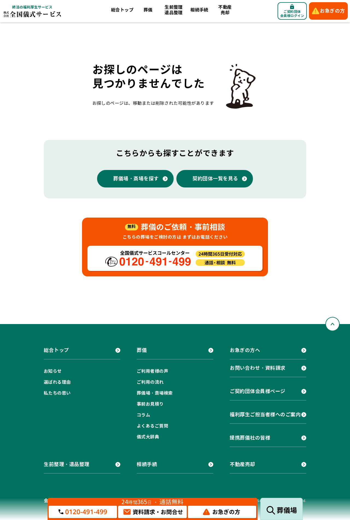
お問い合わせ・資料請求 (257, 368)
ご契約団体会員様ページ (257, 391)
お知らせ (53, 371)
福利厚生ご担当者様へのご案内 (265, 414)
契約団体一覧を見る (215, 178)
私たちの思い (57, 393)
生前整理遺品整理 (174, 10)
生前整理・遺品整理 (66, 464)
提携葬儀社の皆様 (250, 438)
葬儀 (148, 10)
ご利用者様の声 (152, 371)
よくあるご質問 (152, 426)
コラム (143, 415)
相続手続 (199, 10)
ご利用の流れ (150, 382)
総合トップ (122, 10)
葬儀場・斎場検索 (155, 393)
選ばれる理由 (57, 382)
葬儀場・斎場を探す (136, 178)
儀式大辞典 (148, 437)
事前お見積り (150, 404)
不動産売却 (225, 10)
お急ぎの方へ (245, 350)
